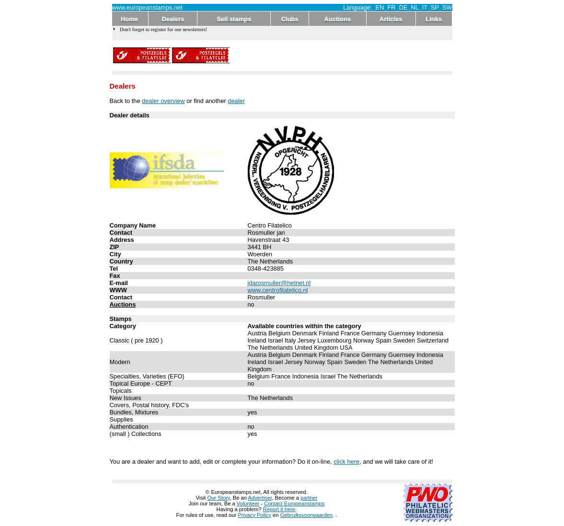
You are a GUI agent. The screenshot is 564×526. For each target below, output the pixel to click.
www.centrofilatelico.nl (278, 290)
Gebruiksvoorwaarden (306, 515)
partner (308, 498)
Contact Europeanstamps (294, 503)
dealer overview (163, 100)
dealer (236, 100)
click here (346, 461)
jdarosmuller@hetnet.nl (279, 282)
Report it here (279, 509)
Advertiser (260, 498)
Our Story (218, 498)
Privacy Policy (254, 515)
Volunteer (248, 503)
